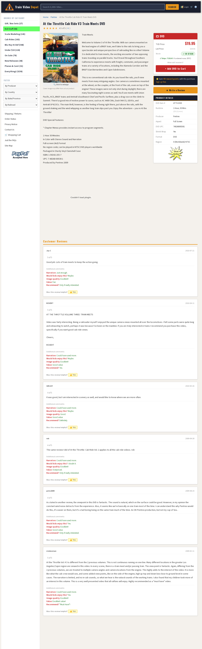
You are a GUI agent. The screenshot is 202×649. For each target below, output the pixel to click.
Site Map (9, 145)
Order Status (10, 118)
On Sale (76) (11, 55)
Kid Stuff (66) (11, 28)
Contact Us (9, 129)
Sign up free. (161, 82)
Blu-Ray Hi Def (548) (14, 44)
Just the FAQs (10, 140)
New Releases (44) (14, 60)
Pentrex (54, 17)
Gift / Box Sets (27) (14, 23)
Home (45, 17)
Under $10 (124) (12, 50)
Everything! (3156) (14, 71)
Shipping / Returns (13, 113)
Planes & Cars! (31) (14, 66)
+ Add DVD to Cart (175, 68)
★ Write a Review (175, 90)
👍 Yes (73, 292)
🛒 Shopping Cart (13, 134)
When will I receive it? (175, 62)
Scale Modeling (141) (15, 34)
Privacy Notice (11, 124)
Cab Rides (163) (12, 39)
